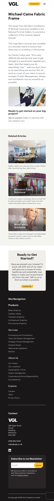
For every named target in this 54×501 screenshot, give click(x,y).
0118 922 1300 (14, 441)
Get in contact (15, 118)
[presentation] (25, 482)
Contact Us (34, 4)
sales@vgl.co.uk (15, 444)
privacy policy (22, 475)
